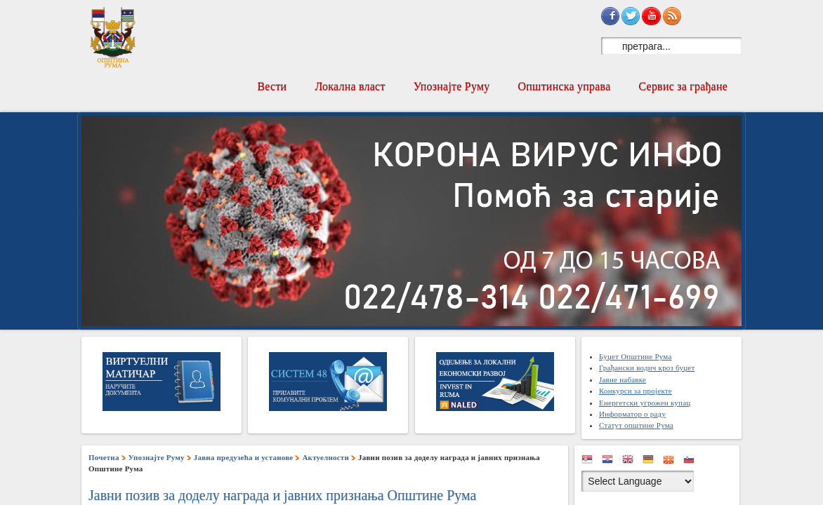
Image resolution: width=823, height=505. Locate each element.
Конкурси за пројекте (635, 390)
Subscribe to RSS (672, 16)
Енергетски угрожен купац (644, 402)
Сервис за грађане (682, 87)
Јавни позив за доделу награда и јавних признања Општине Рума (282, 495)
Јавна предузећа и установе (244, 457)
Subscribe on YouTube (651, 16)
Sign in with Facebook (610, 16)
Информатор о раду (632, 414)
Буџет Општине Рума (635, 356)
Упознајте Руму (452, 87)
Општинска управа (564, 87)
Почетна (103, 457)
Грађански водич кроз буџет (646, 367)
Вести (272, 87)
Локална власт (350, 87)
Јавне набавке (622, 379)
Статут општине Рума (636, 425)
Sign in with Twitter (630, 16)
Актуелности (325, 457)
